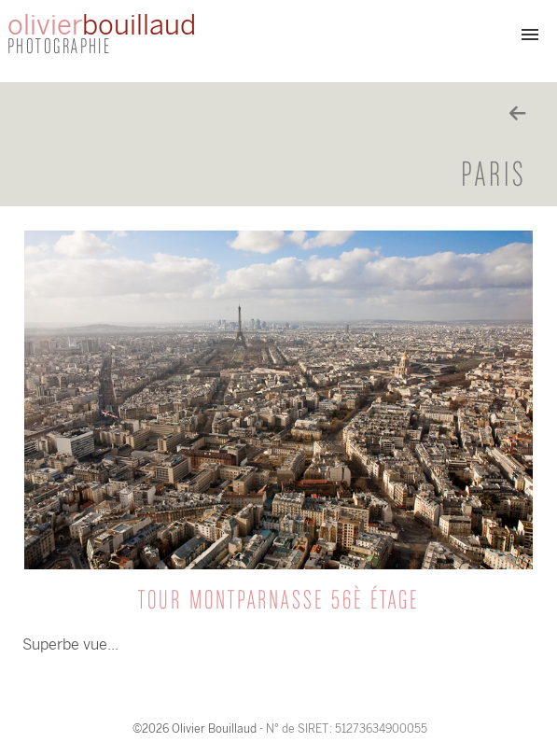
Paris (494, 176)
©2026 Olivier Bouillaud (194, 728)
